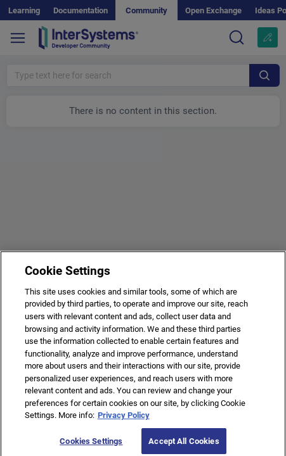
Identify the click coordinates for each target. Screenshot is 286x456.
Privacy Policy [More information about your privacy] (124, 419)
